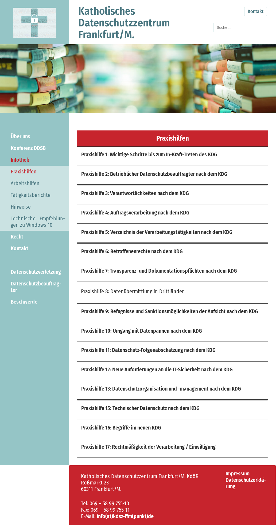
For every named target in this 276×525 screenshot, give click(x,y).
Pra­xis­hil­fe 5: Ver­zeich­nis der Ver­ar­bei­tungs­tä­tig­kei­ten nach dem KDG (156, 232)
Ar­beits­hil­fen (25, 183)
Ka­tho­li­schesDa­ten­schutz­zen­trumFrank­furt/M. (124, 23)
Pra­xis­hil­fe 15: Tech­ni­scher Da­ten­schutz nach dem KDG (140, 408)
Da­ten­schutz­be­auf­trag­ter (36, 286)
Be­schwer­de (24, 302)
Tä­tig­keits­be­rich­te (30, 195)
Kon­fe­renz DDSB (28, 148)
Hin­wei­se (21, 207)
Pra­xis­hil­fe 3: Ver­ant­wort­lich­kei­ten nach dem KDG (135, 193)
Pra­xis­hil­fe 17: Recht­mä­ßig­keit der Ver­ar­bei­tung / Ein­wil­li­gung (148, 447)
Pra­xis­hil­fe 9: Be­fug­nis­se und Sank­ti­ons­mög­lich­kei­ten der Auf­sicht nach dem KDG (169, 311)
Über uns (20, 136)
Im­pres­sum (238, 473)
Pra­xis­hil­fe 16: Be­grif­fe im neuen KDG (121, 427)
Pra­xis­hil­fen (24, 171)
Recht (17, 236)
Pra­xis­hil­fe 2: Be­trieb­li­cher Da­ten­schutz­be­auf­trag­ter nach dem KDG (154, 174)
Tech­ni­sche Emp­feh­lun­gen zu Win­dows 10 (38, 221)
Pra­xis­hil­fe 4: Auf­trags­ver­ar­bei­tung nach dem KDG (135, 212)
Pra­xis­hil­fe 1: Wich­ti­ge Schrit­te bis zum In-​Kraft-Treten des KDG (149, 154)
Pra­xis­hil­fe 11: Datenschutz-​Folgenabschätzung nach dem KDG (148, 350)
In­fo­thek (20, 160)
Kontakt (255, 11)
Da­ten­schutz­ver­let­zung (36, 272)
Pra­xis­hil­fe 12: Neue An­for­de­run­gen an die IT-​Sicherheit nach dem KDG (157, 369)
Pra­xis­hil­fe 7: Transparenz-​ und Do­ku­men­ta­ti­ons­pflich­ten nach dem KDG (159, 271)
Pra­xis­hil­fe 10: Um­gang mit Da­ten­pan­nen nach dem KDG (141, 331)
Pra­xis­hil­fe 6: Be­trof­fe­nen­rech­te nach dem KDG (132, 251)
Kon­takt (19, 248)
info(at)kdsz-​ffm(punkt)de (125, 516)
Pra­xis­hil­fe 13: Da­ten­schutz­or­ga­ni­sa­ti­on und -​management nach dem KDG (161, 388)
